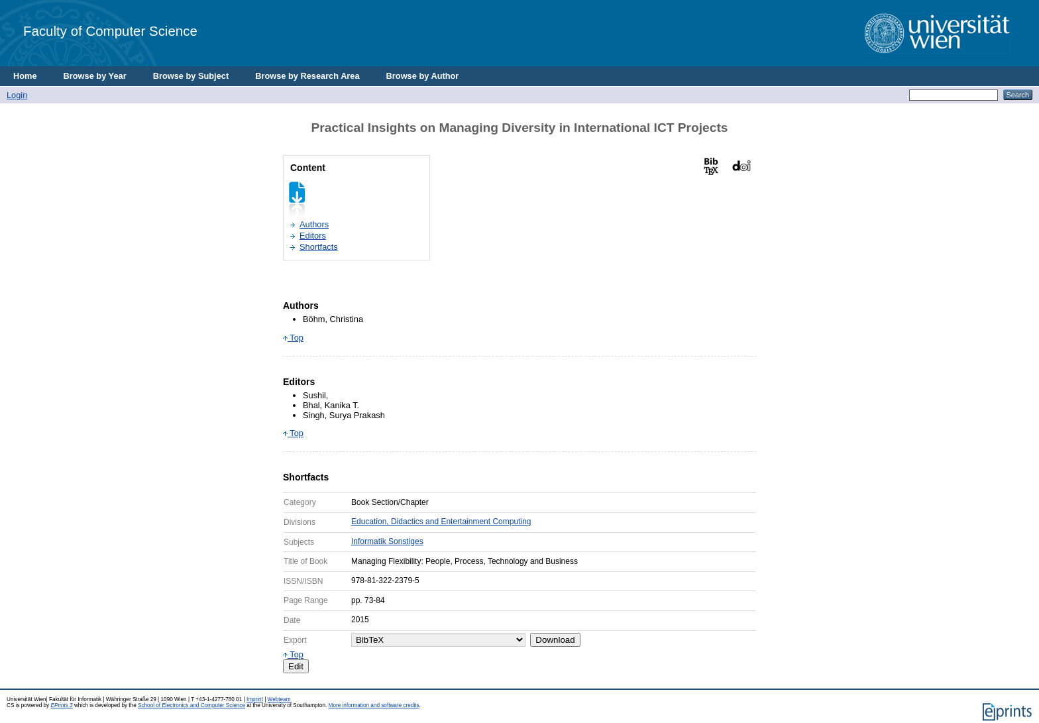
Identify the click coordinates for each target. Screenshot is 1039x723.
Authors (314, 224)
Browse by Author (422, 76)
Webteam (279, 699)
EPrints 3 (61, 705)
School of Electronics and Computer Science (191, 705)
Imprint (254, 699)
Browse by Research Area (307, 76)
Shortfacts (319, 247)
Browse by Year (95, 76)
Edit (295, 666)
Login (17, 95)
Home (25, 76)
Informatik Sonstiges (387, 541)
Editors (313, 236)
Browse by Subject (191, 76)
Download (554, 640)
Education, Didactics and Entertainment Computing (441, 521)
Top (293, 338)
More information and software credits (374, 705)
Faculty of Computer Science (110, 30)
